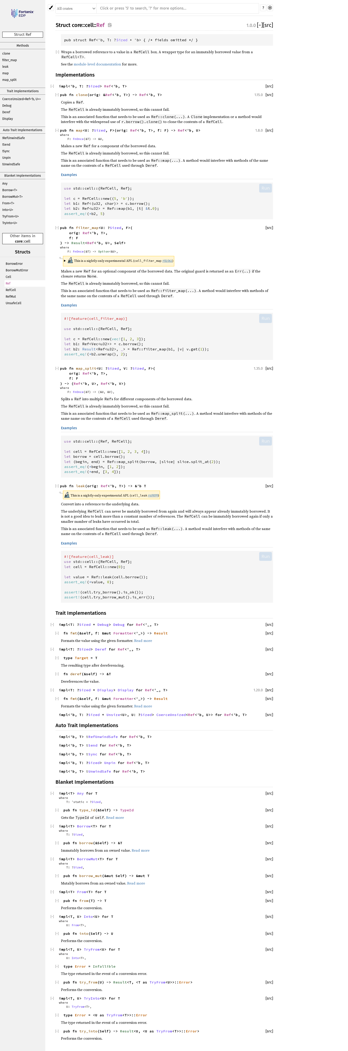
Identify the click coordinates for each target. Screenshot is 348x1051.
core (18, 241)
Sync (92, 754)
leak (5, 67)
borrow (86, 843)
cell (27, 241)
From (81, 891)
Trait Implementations (23, 91)
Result (78, 243)
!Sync (6, 151)
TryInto (92, 998)
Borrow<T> (9, 190)
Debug (6, 106)
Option (103, 251)
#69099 (153, 495)
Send (92, 745)
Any (4, 184)
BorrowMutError (17, 270)
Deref (6, 112)
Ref (8, 283)
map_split (9, 80)
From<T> (8, 203)
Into (88, 916)
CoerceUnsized (171, 714)
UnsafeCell (13, 303)
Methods (23, 46)
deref (76, 674)
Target (81, 658)
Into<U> (7, 210)
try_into (88, 1031)
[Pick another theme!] (51, 7)
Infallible (104, 966)
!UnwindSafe (11, 164)
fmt (73, 633)
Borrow (84, 826)
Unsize (113, 714)
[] (260, 25)
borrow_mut (90, 875)
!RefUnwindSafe (13, 138)
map (5, 73)
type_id (87, 810)
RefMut (11, 297)
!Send (6, 145)
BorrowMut (87, 859)
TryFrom (92, 949)
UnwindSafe (99, 771)
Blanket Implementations (22, 176)
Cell (8, 277)
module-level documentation (97, 64)
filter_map (9, 60)
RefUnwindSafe (103, 736)
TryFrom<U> (10, 216)
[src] (268, 25)
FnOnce (78, 139)
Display (7, 119)
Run (265, 188)
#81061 (167, 260)
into (83, 933)
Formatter (123, 633)
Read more (143, 640)
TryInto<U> (9, 223)
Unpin (6, 158)
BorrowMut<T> (12, 197)
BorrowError (14, 264)
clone (6, 53)
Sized (122, 40)
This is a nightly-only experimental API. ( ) (120, 260)
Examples (69, 175)
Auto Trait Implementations (22, 130)
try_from (88, 982)
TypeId (127, 810)
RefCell (11, 290)
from (83, 900)
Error (80, 966)
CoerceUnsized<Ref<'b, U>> (21, 99)
